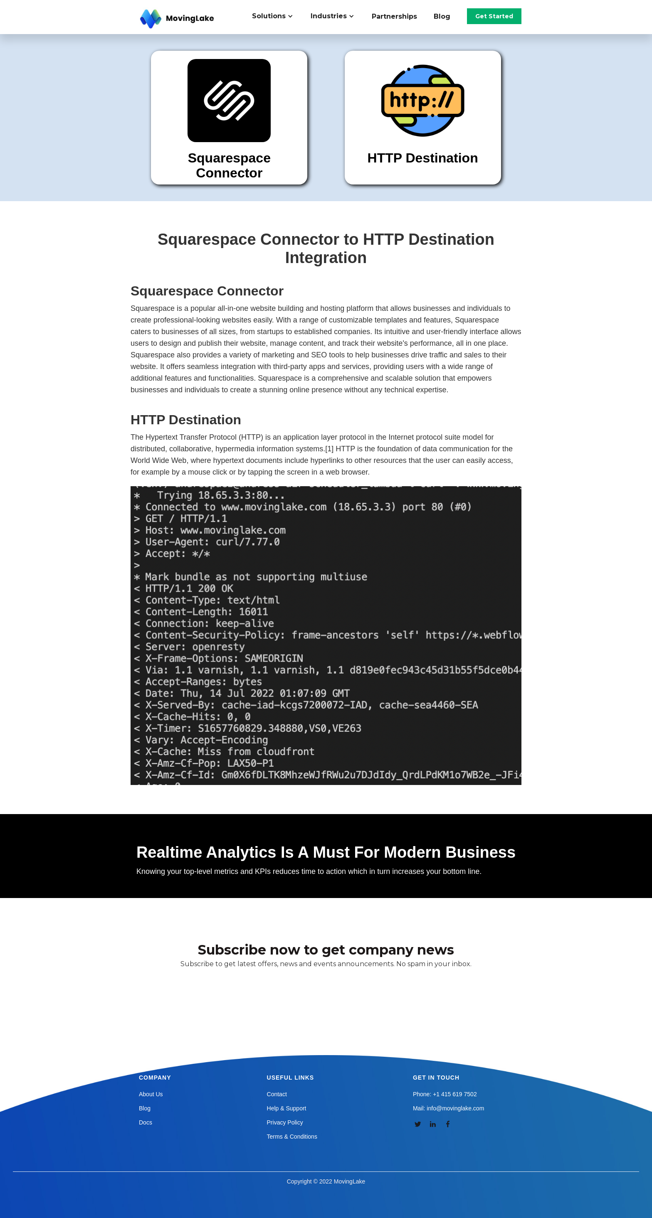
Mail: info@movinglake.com (448, 1108)
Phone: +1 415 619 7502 (445, 1094)
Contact (277, 1094)
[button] (277, 16)
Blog (442, 16)
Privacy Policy (285, 1122)
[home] (178, 19)
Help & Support (286, 1108)
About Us (151, 1094)
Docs (145, 1122)
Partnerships (394, 16)
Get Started (494, 16)
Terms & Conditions (292, 1136)
